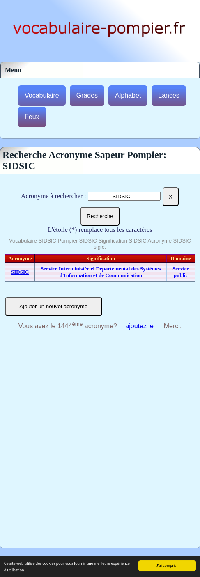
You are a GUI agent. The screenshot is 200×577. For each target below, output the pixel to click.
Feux (32, 116)
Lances (168, 95)
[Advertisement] (100, 444)
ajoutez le (139, 326)
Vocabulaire (42, 95)
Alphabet (128, 95)
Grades (87, 95)
